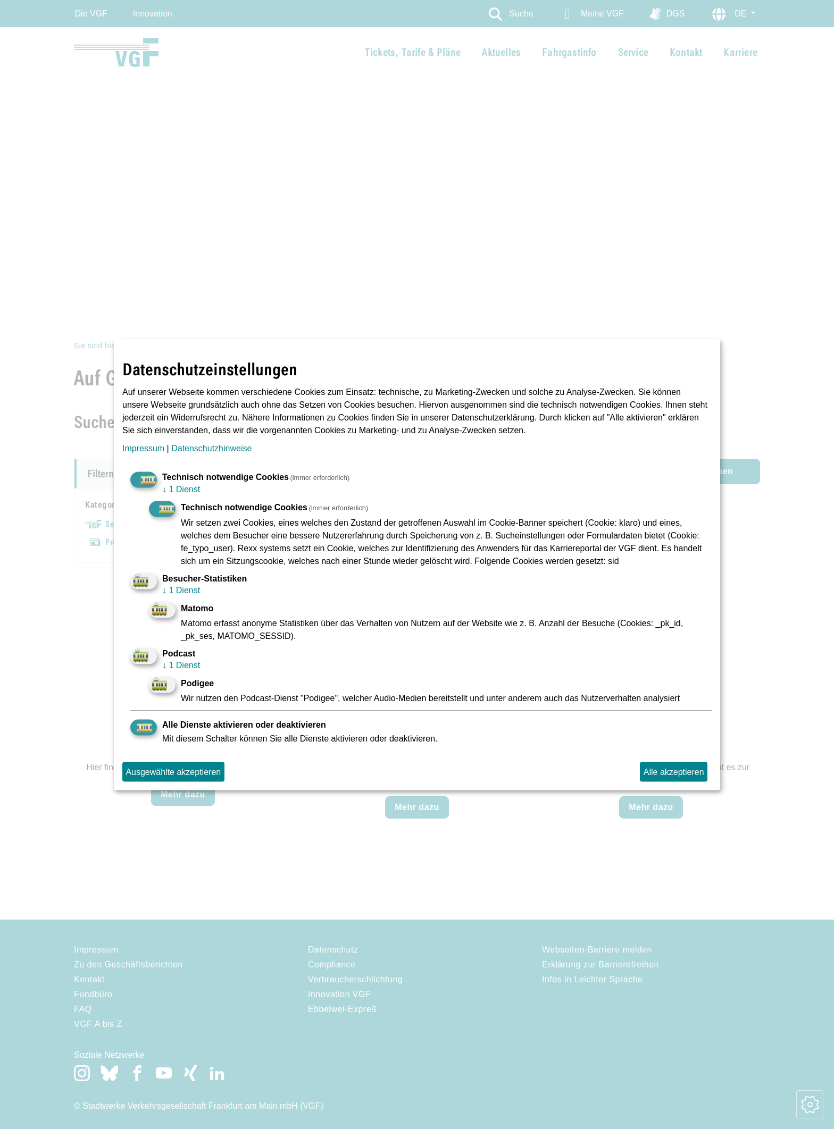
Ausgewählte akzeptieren (173, 771)
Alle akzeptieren (674, 771)
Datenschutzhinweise (211, 447)
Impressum (143, 447)
